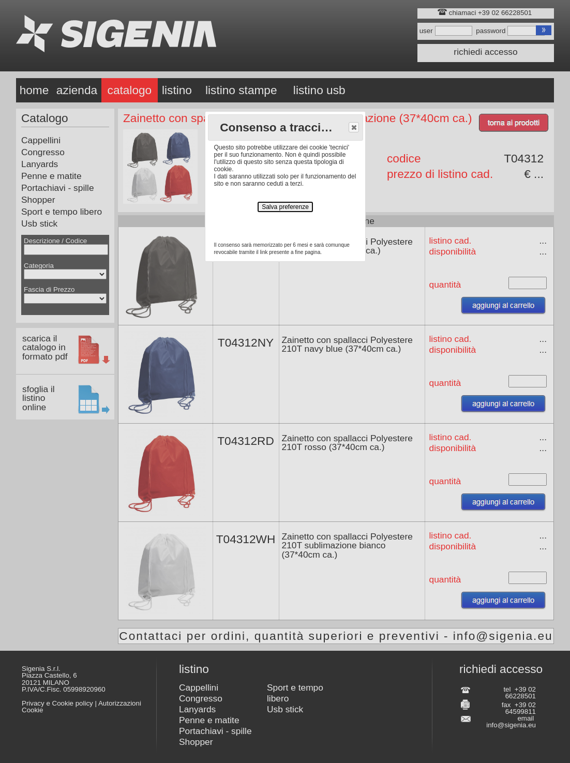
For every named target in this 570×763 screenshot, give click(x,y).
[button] (354, 127)
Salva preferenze (285, 207)
